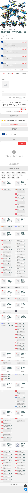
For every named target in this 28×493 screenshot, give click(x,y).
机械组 (8, 172)
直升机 (9, 175)
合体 (18, 177)
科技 (3, 172)
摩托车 (3, 177)
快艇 (9, 177)
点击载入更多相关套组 (14, 484)
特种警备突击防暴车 (21, 172)
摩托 (21, 175)
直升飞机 (15, 175)
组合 (13, 177)
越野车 (3, 175)
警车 (13, 172)
